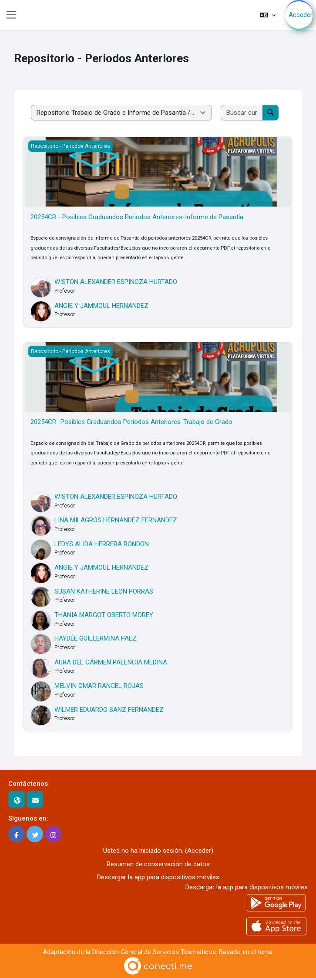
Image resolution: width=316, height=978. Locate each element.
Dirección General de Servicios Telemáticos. (154, 952)
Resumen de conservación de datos (158, 864)
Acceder (301, 15)
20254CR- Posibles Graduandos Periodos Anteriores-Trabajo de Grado (131, 422)
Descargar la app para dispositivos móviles (158, 877)
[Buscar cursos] (242, 113)
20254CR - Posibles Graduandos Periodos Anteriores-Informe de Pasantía (136, 217)
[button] (267, 15)
